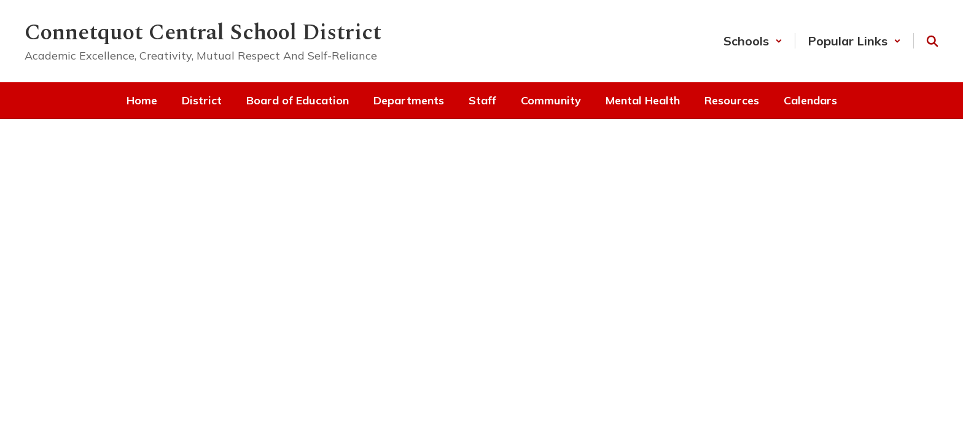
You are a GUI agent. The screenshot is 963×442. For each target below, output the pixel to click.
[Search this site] (932, 41)
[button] (752, 40)
